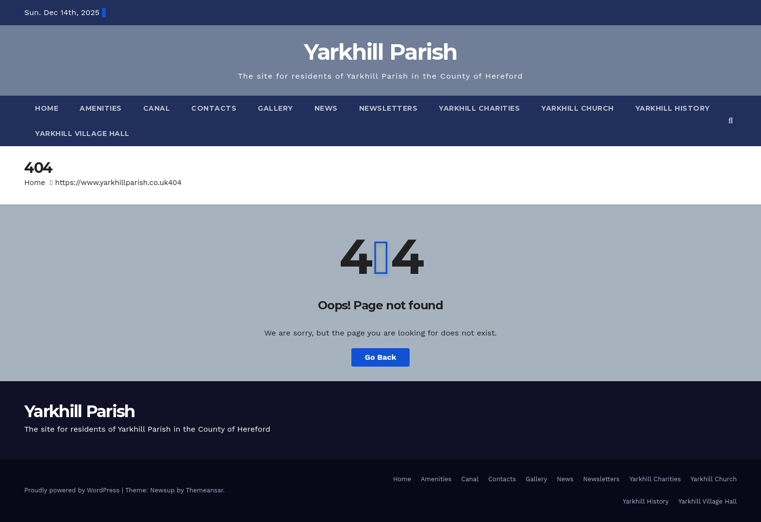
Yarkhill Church (577, 108)
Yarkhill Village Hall (82, 133)
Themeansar (204, 490)
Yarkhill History (672, 108)
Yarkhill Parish (380, 52)
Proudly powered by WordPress (73, 490)
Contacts (213, 108)
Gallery (275, 108)
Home (46, 108)
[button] (730, 120)
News (326, 108)
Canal (156, 108)
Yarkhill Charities (479, 108)
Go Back (381, 357)
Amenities (101, 108)
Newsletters (388, 108)
